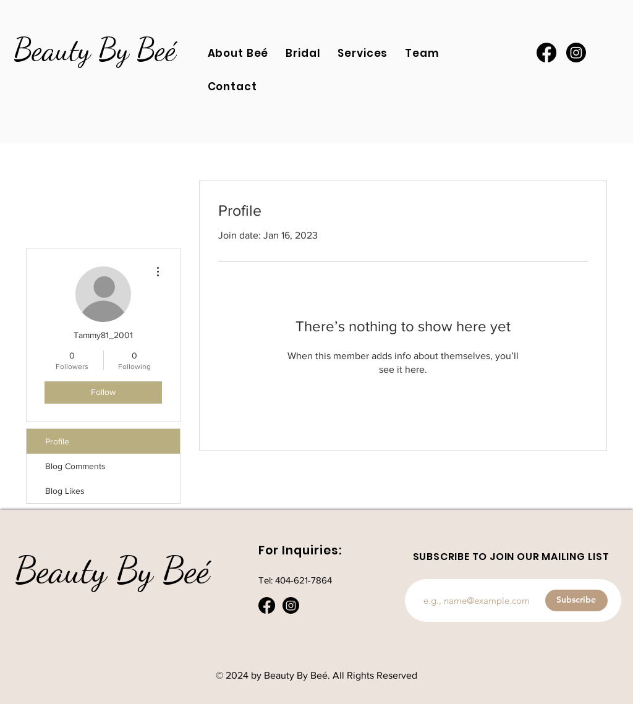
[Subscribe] (576, 600)
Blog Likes (65, 491)
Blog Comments (75, 466)
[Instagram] (576, 52)
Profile (57, 441)
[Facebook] (546, 52)
